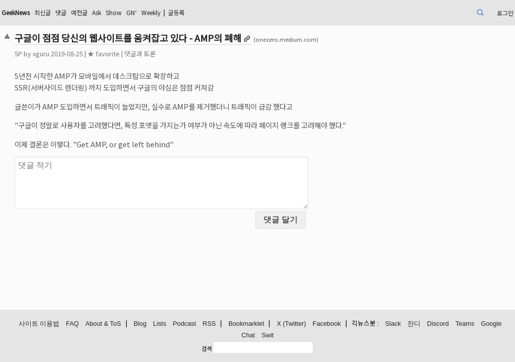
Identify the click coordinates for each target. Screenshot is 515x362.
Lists (159, 324)
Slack (393, 324)
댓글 (124, 12)
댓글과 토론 (189, 53)
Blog (140, 324)
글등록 (261, 12)
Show (185, 12)
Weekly (229, 12)
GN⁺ (206, 12)
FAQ (72, 324)
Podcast (184, 324)
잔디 (413, 324)
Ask (165, 12)
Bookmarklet (246, 324)
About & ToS (103, 324)
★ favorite (152, 53)
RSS (209, 324)
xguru (89, 53)
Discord (438, 324)
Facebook (327, 324)
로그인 (452, 12)
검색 (207, 348)
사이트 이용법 (39, 324)
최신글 (103, 12)
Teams (464, 324)
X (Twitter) (291, 324)
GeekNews (71, 12)
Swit (268, 335)
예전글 (145, 12)
